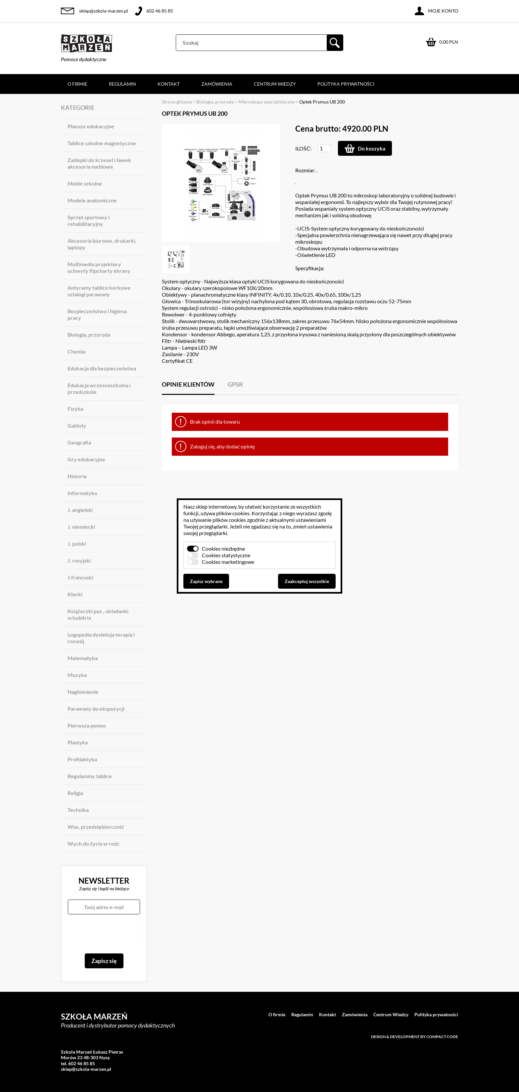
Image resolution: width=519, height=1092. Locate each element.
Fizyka (75, 408)
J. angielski (80, 510)
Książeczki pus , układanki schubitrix (98, 614)
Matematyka (83, 658)
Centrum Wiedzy (275, 84)
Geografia (79, 442)
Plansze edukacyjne (91, 126)
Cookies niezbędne (223, 548)
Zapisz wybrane (206, 581)
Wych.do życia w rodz (93, 843)
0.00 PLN (448, 42)
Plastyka (78, 742)
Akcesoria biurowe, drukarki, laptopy (102, 243)
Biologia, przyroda (89, 334)
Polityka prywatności (345, 84)
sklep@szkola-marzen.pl (103, 11)
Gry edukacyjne (86, 459)
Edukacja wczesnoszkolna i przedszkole (99, 388)
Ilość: (303, 148)
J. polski (77, 543)
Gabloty (77, 425)
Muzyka (77, 675)
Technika (78, 810)
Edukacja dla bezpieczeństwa (102, 368)
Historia (77, 476)
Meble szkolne (85, 183)
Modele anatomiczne (92, 200)
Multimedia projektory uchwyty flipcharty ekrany (99, 267)
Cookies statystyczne (226, 555)
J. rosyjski (79, 560)
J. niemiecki (81, 527)
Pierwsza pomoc (87, 725)
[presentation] (104, 934)
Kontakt (169, 84)
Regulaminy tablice (90, 776)
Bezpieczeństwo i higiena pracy (97, 314)
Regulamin (122, 84)
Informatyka (82, 493)
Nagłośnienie (83, 692)
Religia (75, 793)
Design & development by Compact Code (414, 1036)
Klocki (75, 594)
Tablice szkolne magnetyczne (102, 143)
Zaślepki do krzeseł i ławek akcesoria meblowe (99, 163)
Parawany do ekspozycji (96, 708)
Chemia (76, 351)
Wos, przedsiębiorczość (96, 826)
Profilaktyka (82, 759)
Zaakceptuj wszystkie (307, 581)
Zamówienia (216, 84)
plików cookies (233, 513)
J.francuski (80, 577)
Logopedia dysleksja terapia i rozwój (101, 637)
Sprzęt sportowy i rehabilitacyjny (89, 220)
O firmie (77, 84)
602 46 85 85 (159, 11)
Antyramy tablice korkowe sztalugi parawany (99, 290)
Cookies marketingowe (228, 562)
